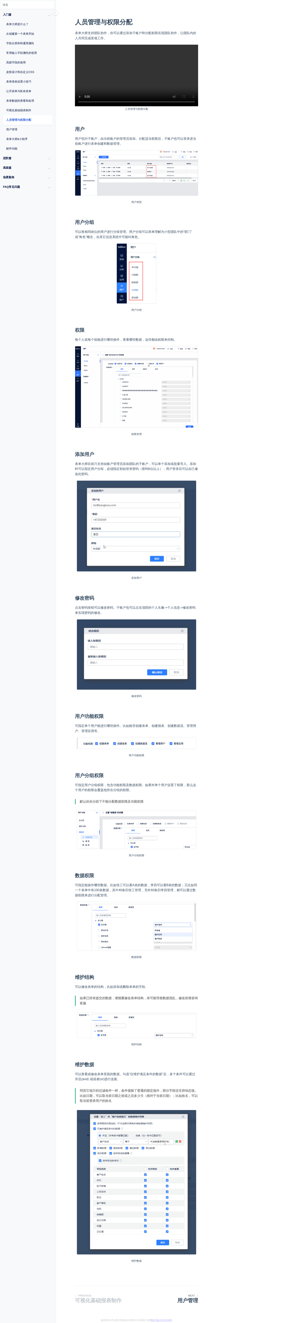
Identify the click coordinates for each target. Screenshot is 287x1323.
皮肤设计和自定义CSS (20, 72)
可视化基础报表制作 (18, 110)
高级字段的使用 (16, 62)
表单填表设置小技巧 (18, 81)
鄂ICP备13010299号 (161, 1320)
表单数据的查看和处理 (20, 100)
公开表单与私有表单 (18, 91)
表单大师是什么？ (17, 24)
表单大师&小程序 (17, 139)
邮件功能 (11, 148)
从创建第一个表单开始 (20, 33)
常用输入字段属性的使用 (21, 52)
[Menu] (55, 13)
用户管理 (11, 129)
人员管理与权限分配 (18, 119)
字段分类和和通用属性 (20, 43)
